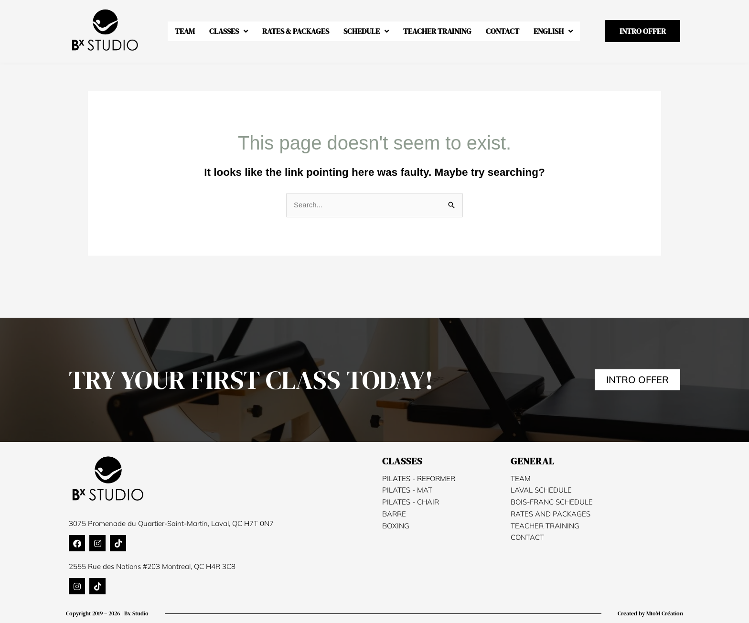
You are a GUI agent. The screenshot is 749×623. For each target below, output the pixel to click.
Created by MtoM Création (650, 613)
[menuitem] (553, 31)
